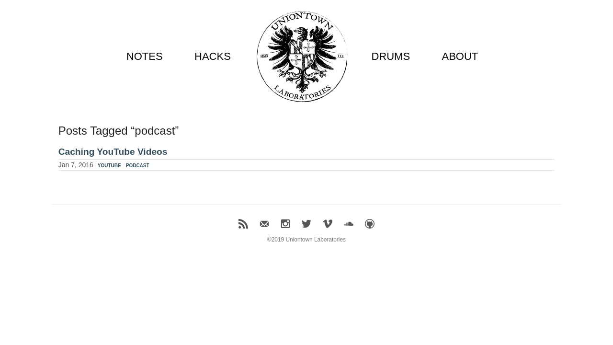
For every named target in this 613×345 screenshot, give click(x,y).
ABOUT (460, 56)
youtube (109, 165)
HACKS (212, 56)
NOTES (144, 56)
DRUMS (390, 56)
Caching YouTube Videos (113, 152)
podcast (137, 165)
